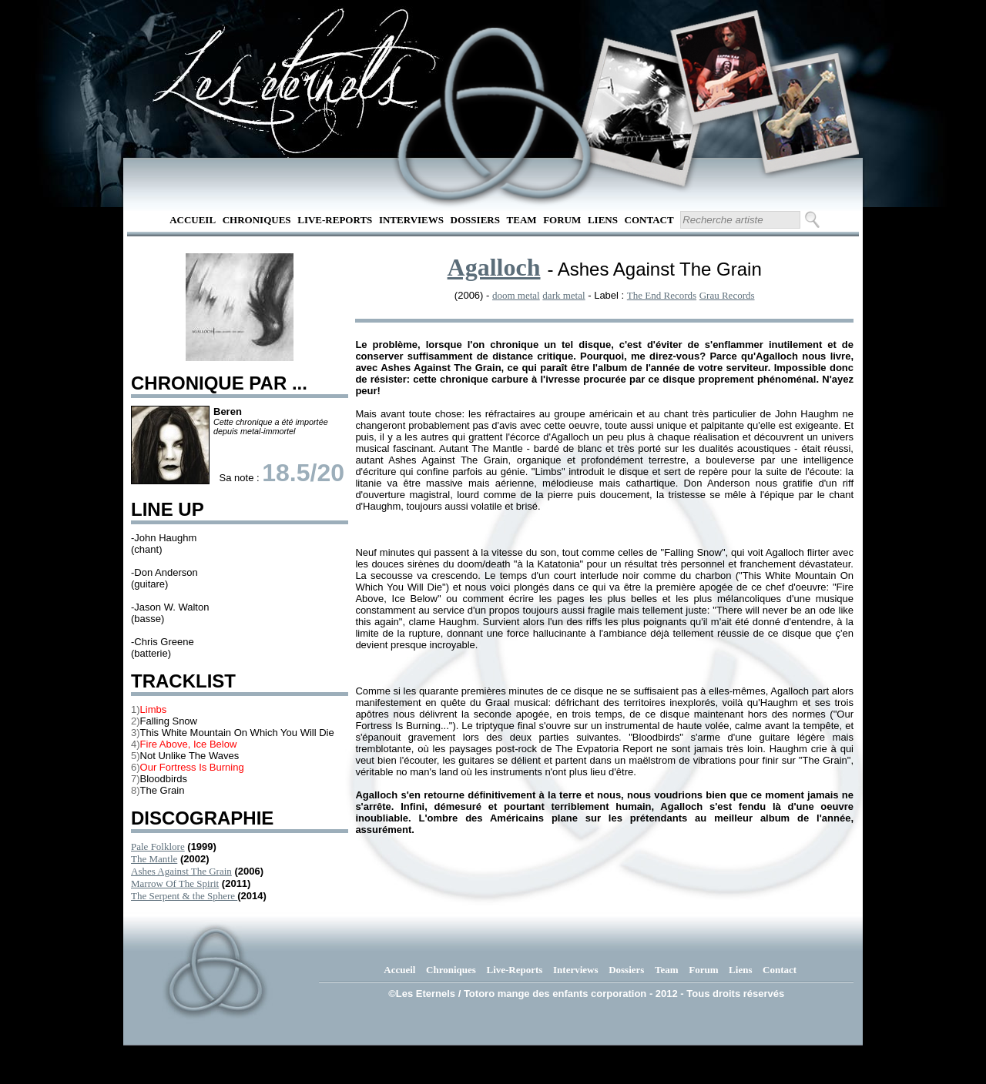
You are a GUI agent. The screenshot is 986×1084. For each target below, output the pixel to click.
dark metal (563, 295)
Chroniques (257, 220)
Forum (562, 220)
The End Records (661, 295)
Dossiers (475, 220)
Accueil (192, 220)
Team (522, 220)
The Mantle (154, 859)
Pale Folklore (158, 846)
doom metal (516, 295)
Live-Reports (334, 220)
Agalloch (494, 267)
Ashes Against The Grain (181, 871)
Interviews (411, 220)
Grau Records (727, 295)
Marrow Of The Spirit (175, 883)
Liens (603, 220)
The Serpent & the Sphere (184, 896)
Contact (649, 220)
